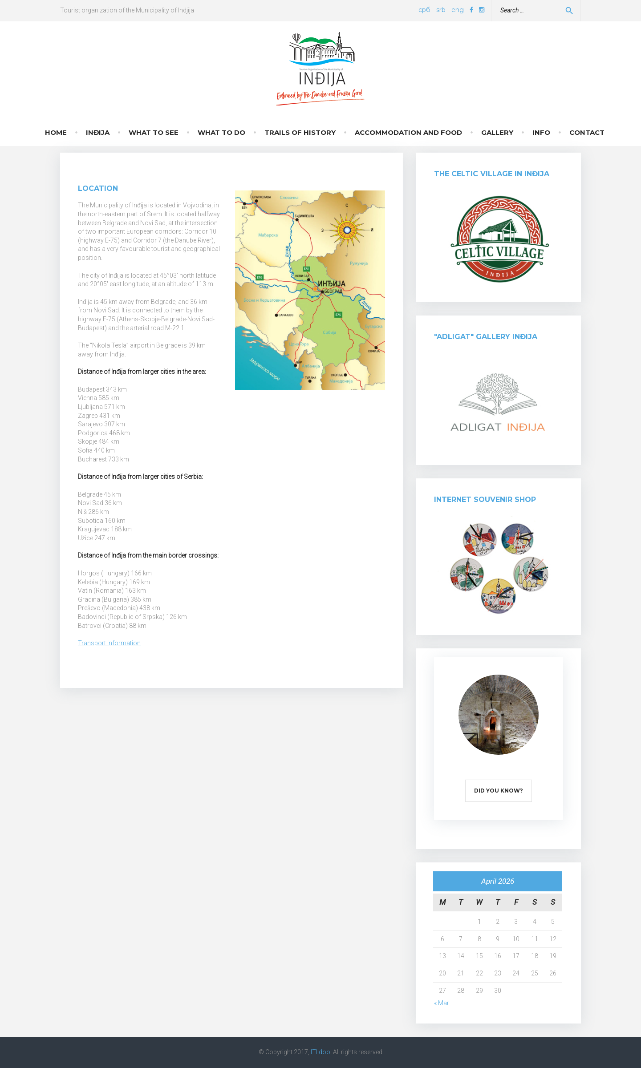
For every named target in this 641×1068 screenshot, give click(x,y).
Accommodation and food (408, 132)
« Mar (441, 1003)
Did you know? (498, 790)
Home (56, 132)
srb (441, 10)
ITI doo (320, 1052)
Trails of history (300, 132)
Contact (586, 132)
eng (457, 10)
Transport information (109, 643)
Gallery (497, 132)
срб (424, 10)
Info (541, 132)
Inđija (98, 132)
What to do (221, 132)
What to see (154, 132)
